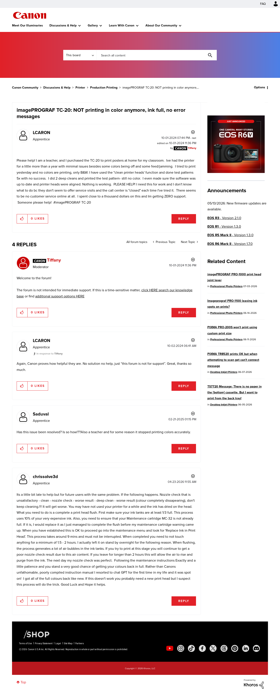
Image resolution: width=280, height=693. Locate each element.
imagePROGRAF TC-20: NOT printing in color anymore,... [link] (160, 87)
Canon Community (29, 15)
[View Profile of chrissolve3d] (45, 476)
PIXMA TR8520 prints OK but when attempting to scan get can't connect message (233, 360)
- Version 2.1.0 (224, 217)
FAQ (263, 4)
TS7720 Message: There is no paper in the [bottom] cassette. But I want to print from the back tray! (234, 392)
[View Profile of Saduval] (41, 414)
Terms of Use (25, 643)
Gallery (93, 25)
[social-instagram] (180, 648)
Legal (58, 643)
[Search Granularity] (79, 55)
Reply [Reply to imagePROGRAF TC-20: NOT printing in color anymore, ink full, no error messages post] (183, 218)
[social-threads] (224, 648)
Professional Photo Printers (226, 286)
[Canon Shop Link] (34, 634)
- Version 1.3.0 (224, 226)
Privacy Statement (43, 643)
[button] (22, 218)
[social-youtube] (169, 648)
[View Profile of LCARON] (41, 132)
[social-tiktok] (191, 648)
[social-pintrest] (234, 648)
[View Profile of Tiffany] (192, 148)
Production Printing (103, 87)
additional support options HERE (59, 296)
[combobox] (156, 55)
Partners (79, 643)
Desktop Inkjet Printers (223, 372)
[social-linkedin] (245, 648)
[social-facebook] (202, 648)
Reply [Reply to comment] (183, 312)
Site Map (68, 643)
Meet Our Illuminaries (27, 25)
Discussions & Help (63, 25)
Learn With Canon (121, 25)
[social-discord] (256, 648)
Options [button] (259, 87)
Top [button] (23, 682)
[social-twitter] (213, 648)
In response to (50, 354)
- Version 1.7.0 (230, 243)
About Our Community (161, 25)
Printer (80, 87)
